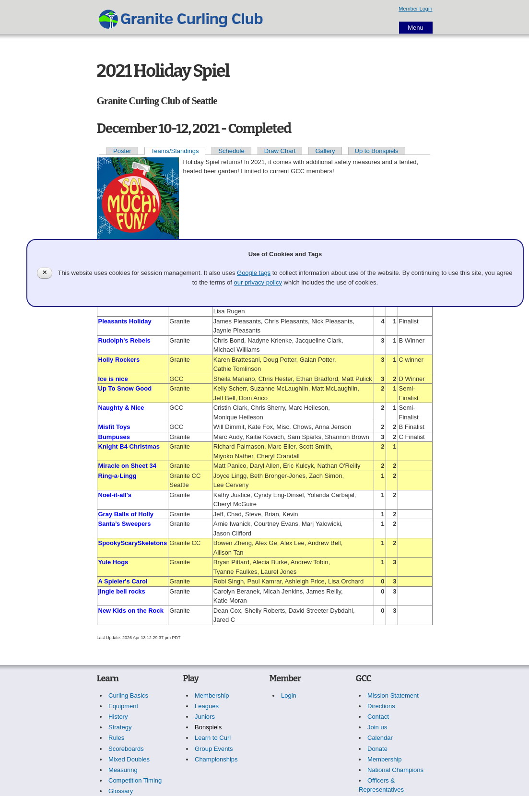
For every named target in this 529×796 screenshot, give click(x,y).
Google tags (253, 272)
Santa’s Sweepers (124, 523)
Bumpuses (114, 436)
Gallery (325, 150)
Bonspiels (208, 727)
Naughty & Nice (121, 407)
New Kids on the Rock (131, 610)
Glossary (120, 791)
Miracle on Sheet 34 (127, 465)
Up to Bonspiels (377, 150)
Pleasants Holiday (125, 321)
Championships (216, 759)
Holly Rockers (119, 359)
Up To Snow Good (125, 388)
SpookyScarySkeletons (132, 543)
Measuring (123, 769)
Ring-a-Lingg (117, 475)
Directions (381, 706)
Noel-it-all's (115, 495)
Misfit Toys (114, 426)
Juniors (205, 716)
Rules (116, 737)
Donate (377, 748)
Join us (377, 727)
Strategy (119, 727)
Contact (378, 716)
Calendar (380, 737)
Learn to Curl (213, 737)
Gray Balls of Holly (126, 514)
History (118, 716)
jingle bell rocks (121, 591)
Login (288, 695)
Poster (122, 150)
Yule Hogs (113, 562)
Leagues (207, 706)
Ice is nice (113, 378)
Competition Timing (135, 780)
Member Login (415, 9)
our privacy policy (258, 282)
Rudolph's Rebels (124, 340)
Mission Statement (393, 695)
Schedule (231, 150)
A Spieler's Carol (123, 581)
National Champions (395, 769)
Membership (212, 695)
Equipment (123, 706)
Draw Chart (280, 150)
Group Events (214, 748)
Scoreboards (126, 748)
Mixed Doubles (129, 759)
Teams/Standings (175, 150)
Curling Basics (128, 695)
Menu (415, 27)
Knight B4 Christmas (129, 446)
